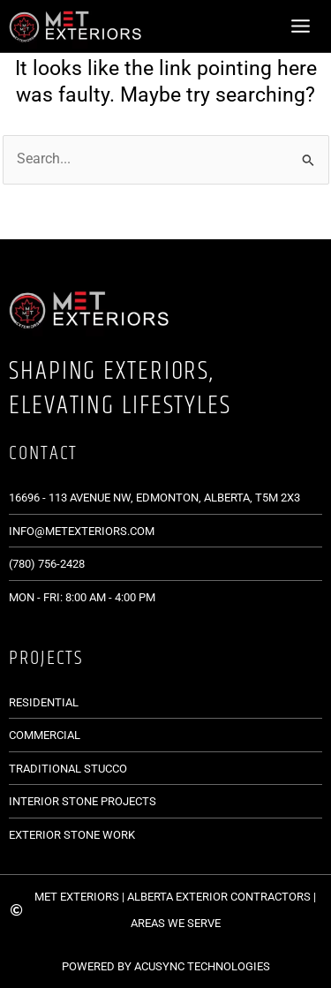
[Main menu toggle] (301, 25)
